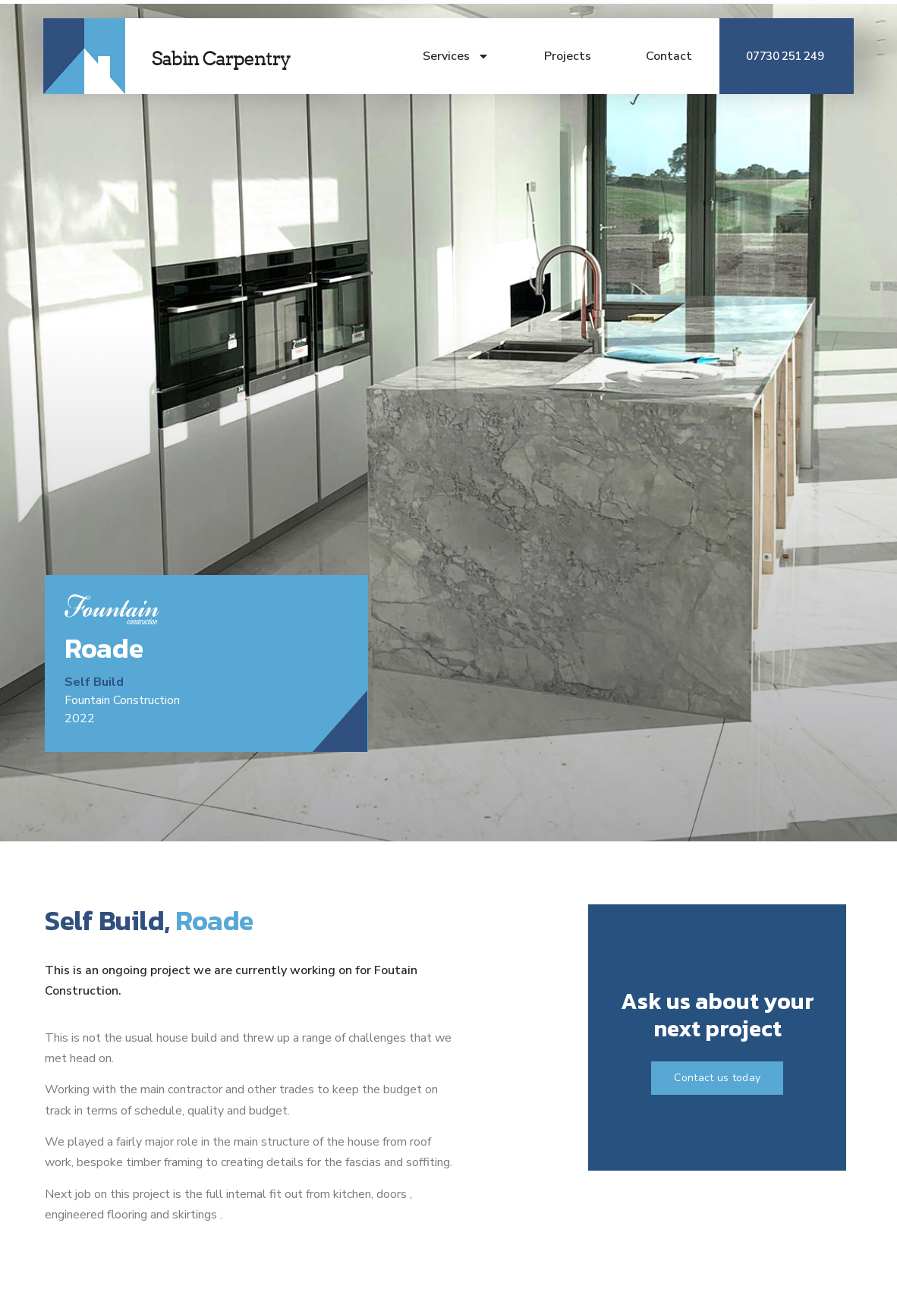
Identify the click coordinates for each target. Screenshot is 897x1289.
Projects (567, 56)
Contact (669, 56)
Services (456, 56)
